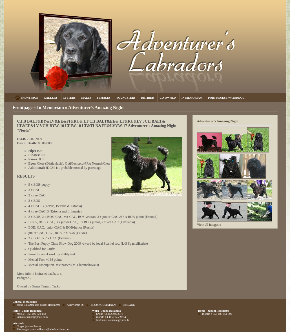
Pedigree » (24, 278)
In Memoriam (51, 107)
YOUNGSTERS (126, 97)
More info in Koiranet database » (39, 274)
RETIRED (147, 97)
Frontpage (23, 107)
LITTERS (69, 97)
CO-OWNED (168, 97)
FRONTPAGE (29, 97)
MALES (86, 97)
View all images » (209, 225)
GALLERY (51, 97)
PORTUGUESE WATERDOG (226, 97)
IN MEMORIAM (192, 97)
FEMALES (103, 97)
